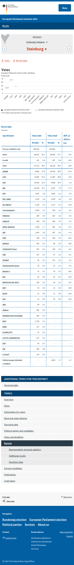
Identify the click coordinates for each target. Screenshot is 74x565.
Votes (7, 60)
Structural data (11, 424)
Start (13, 8)
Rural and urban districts (15, 418)
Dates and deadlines (13, 437)
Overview (8, 399)
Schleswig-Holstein (35, 41)
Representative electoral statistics (25, 449)
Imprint (69, 536)
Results (5, 25)
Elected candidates (13, 468)
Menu (64, 7)
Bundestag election (14, 519)
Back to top (67, 496)
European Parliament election (48, 519)
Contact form (10, 537)
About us (43, 524)
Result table (21, 60)
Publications (10, 474)
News (7, 405)
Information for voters (14, 412)
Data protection (66, 531)
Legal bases (9, 480)
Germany (37, 36)
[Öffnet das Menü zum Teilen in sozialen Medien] (8, 501)
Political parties (12, 524)
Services (30, 524)
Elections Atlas (16, 462)
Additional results (17, 455)
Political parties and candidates (19, 430)
